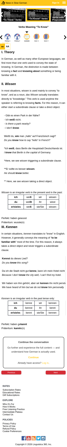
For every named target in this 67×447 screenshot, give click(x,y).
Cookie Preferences (12, 431)
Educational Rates (11, 392)
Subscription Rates (12, 390)
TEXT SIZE (5, 43)
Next (56, 372)
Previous (11, 372)
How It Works (9, 407)
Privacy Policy (9, 423)
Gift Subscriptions (11, 395)
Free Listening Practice (14, 409)
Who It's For (8, 404)
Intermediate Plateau (13, 412)
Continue (33, 357)
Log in (45, 363)
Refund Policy (9, 429)
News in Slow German (7, 3)
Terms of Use (9, 426)
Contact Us (8, 414)
